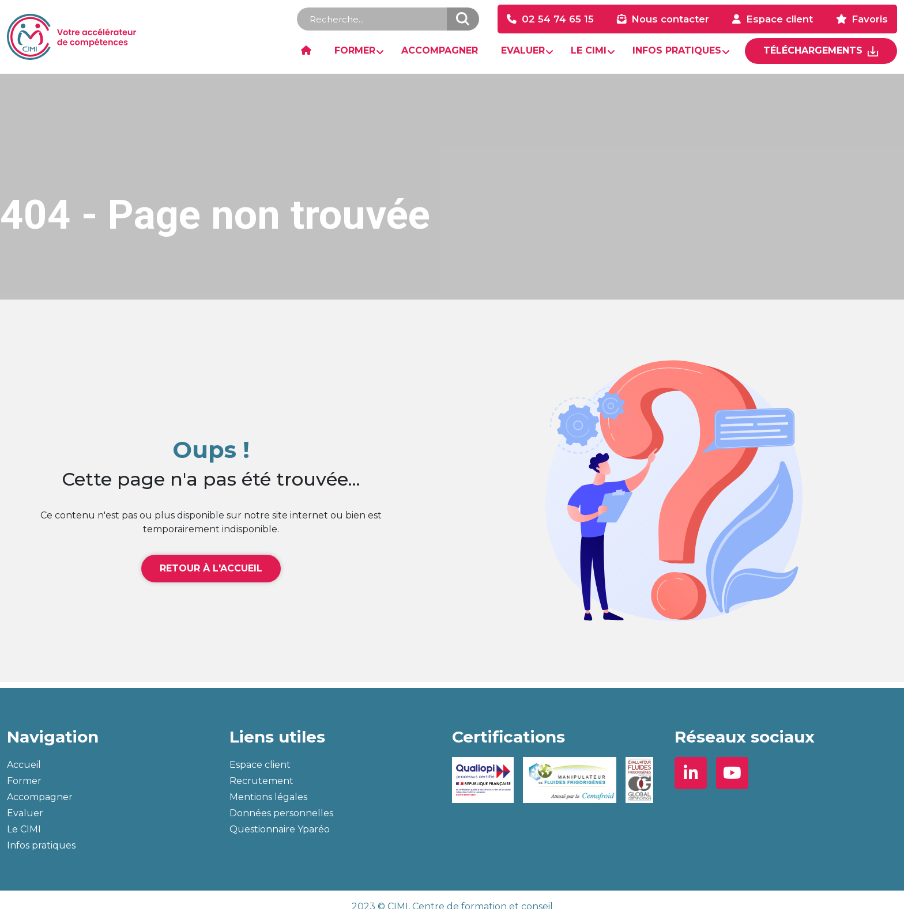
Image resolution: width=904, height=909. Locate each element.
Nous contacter (670, 19)
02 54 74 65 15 (558, 19)
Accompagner (40, 796)
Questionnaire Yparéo (279, 829)
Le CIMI (24, 829)
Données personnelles (281, 813)
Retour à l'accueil (211, 568)
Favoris (870, 19)
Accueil (24, 764)
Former (24, 780)
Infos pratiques (41, 845)
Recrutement (261, 780)
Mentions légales (268, 796)
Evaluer (25, 813)
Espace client (779, 19)
